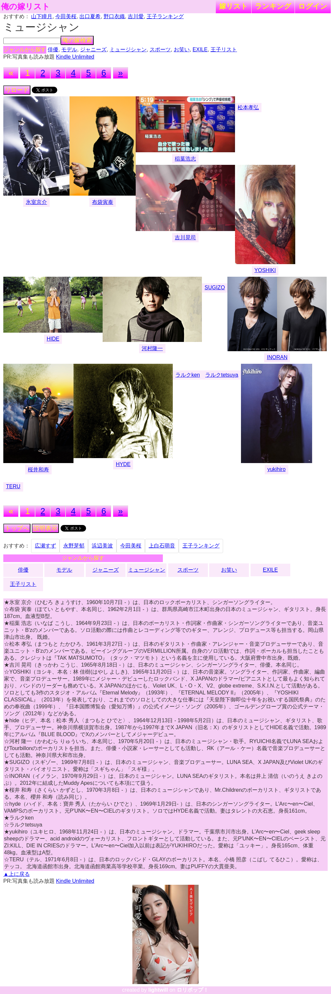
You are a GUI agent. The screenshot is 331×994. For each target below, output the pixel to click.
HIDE (53, 339)
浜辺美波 (102, 545)
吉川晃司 (185, 237)
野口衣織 (114, 16)
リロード (17, 90)
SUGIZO (215, 287)
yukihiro (276, 469)
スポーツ (160, 49)
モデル (69, 49)
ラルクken (187, 375)
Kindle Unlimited (75, 57)
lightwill (158, 990)
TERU (13, 486)
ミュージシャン (128, 49)
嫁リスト (233, 6)
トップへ (17, 528)
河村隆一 (152, 348)
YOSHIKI (265, 270)
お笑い (182, 49)
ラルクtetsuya (221, 375)
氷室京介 (36, 202)
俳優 (53, 49)
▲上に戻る (16, 874)
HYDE (123, 464)
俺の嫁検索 (77, 40)
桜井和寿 (38, 469)
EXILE (200, 49)
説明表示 (45, 528)
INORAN (277, 357)
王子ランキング (165, 16)
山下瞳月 (41, 16)
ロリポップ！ (193, 990)
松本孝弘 (248, 107)
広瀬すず (45, 545)
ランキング (273, 6)
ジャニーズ (93, 49)
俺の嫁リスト (25, 6)
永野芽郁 (73, 545)
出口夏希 (90, 16)
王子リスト (224, 49)
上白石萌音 (162, 545)
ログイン (312, 6)
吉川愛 (136, 16)
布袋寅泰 (102, 202)
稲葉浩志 (185, 159)
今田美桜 (65, 16)
